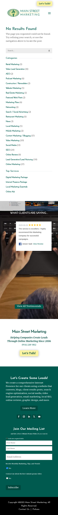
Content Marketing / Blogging (18, 136)
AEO (8, 74)
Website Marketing (13, 88)
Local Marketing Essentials (16, 187)
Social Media (11, 145)
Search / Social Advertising (17, 112)
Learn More (29, 408)
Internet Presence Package (16, 182)
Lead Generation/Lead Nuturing (19, 160)
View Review (38, 244)
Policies (36, 509)
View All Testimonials (29, 306)
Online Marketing (13, 164)
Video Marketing (12, 141)
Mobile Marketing (13, 131)
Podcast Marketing (13, 79)
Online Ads (10, 192)
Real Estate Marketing (15, 93)
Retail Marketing (12, 64)
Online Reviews (12, 155)
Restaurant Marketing (14, 117)
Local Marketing (12, 126)
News (8, 122)
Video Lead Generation (15, 69)
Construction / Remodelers (16, 84)
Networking (10, 107)
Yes (10, 468)
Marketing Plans (12, 102)
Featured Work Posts (14, 98)
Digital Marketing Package (17, 177)
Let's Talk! (44, 3)
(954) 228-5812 (29, 344)
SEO (8, 150)
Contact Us (24, 509)
